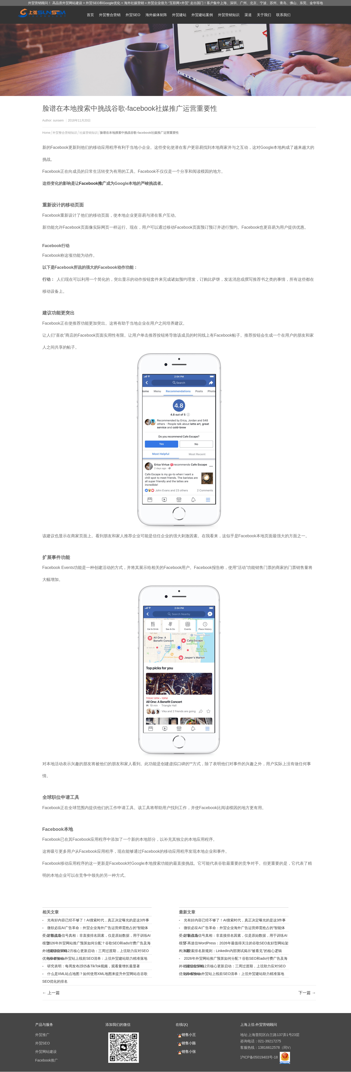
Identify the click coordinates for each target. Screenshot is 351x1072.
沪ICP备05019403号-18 (259, 1057)
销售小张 (186, 1052)
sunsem (58, 120)
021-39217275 (269, 1041)
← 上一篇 (51, 993)
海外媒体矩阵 (156, 15)
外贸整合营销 (109, 15)
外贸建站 (179, 15)
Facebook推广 (92, 183)
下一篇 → (307, 993)
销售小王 (186, 1035)
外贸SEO (133, 15)
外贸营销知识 (228, 15)
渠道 (248, 15)
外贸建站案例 (202, 15)
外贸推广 (42, 1035)
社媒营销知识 (88, 133)
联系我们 (283, 15)
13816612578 (269, 1047)
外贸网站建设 (46, 1052)
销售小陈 (186, 1043)
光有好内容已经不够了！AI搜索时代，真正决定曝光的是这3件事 (98, 920)
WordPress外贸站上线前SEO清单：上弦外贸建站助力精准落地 (97, 958)
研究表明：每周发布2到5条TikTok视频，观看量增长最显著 (93, 966)
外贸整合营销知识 (65, 133)
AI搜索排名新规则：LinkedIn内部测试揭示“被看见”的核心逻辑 (233, 951)
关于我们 (264, 15)
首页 (90, 15)
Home (46, 133)
